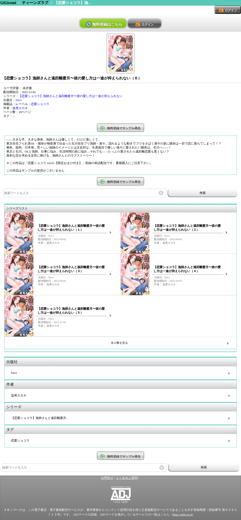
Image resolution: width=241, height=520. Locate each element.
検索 (203, 193)
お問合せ (107, 478)
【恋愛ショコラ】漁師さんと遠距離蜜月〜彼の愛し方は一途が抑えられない (71, 96)
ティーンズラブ (35, 3)
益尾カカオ (20, 108)
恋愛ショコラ (40, 104)
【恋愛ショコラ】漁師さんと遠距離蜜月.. (39, 418)
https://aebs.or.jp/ (183, 514)
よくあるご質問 (126, 478)
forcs (19, 100)
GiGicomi (8, 3)
